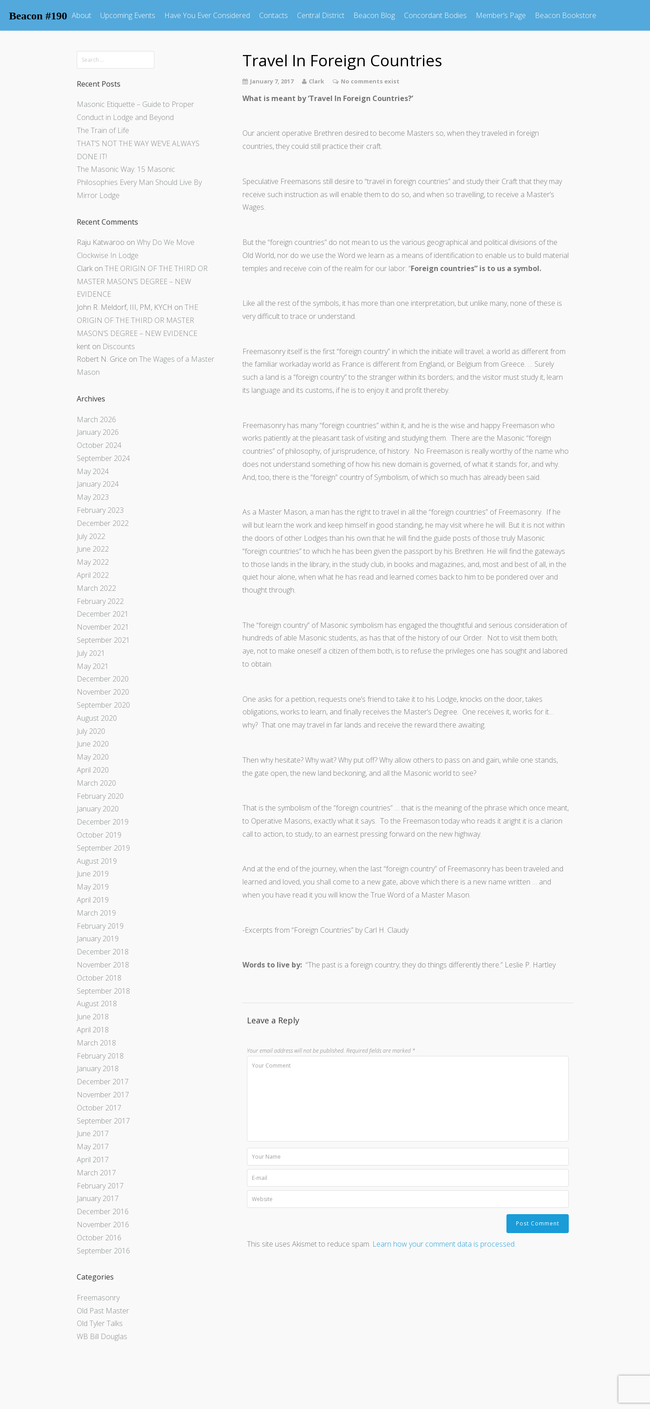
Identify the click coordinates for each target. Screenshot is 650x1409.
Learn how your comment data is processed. (444, 1244)
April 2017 (93, 1160)
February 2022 (100, 601)
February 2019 (100, 926)
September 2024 (103, 458)
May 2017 (93, 1146)
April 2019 (93, 900)
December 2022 (103, 523)
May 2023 (93, 497)
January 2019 (98, 939)
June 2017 (93, 1133)
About (81, 15)
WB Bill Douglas (102, 1336)
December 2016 (103, 1211)
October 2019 (99, 835)
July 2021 (91, 653)
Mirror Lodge (98, 195)
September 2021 (103, 640)
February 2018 (100, 1056)
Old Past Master (103, 1311)
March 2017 (96, 1173)
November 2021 (103, 627)
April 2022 (93, 575)
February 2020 (100, 796)
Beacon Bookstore (565, 15)
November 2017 (103, 1095)
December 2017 (103, 1082)
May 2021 (93, 666)
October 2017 (99, 1108)
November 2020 (103, 692)
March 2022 (96, 588)
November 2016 (103, 1224)
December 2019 (103, 822)
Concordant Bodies (435, 15)
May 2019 (93, 887)
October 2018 (99, 978)
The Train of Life (103, 130)
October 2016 (99, 1238)
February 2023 (100, 510)
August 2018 (97, 1003)
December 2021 (103, 614)
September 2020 (103, 705)
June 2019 (93, 874)
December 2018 (103, 952)
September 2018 (103, 991)
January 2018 (98, 1068)
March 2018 (96, 1043)
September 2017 (103, 1121)
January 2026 (98, 432)
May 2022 (93, 562)
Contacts (273, 15)
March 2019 (96, 913)
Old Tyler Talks (100, 1323)
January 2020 (98, 809)
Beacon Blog (374, 15)
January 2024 (98, 484)
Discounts (118, 346)
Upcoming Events (127, 15)
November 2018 (103, 965)
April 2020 (93, 770)
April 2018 (93, 1030)
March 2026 (96, 419)
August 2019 (97, 861)
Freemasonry (98, 1298)
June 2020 (93, 744)
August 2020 (97, 718)
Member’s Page (501, 15)
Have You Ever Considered (207, 15)
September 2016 (103, 1251)
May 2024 (93, 471)
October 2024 (99, 445)
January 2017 (98, 1198)
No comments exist (370, 81)
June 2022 (93, 549)
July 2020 (91, 731)
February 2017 (100, 1186)
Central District (320, 15)
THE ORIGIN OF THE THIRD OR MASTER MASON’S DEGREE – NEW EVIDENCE (142, 281)
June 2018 (93, 1017)
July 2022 (91, 536)
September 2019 (103, 848)
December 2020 (103, 679)
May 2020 (93, 757)
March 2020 (96, 783)
